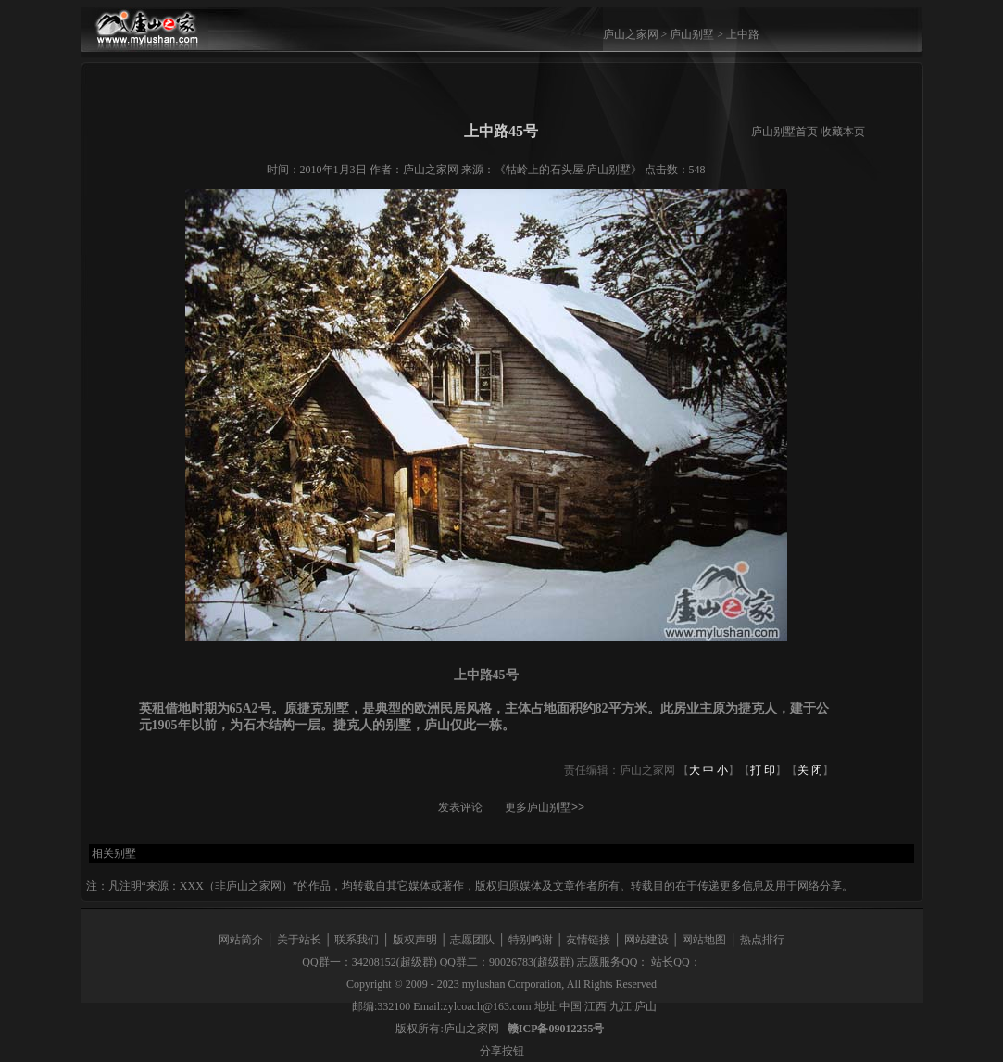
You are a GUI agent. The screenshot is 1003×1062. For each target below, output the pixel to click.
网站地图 (704, 939)
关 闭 (809, 770)
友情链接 (588, 939)
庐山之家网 (632, 34)
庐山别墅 (692, 34)
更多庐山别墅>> (544, 807)
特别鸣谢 (530, 939)
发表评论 (460, 807)
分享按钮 (502, 1050)
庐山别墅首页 (784, 131)
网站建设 (646, 939)
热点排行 (762, 939)
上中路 (742, 34)
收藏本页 (843, 131)
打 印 (762, 770)
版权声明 (415, 939)
